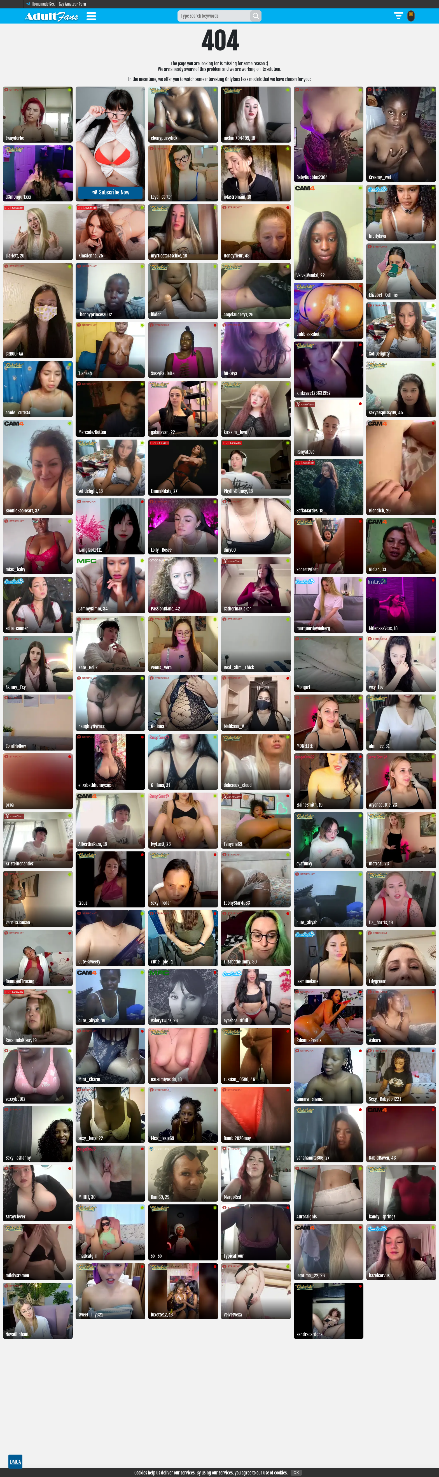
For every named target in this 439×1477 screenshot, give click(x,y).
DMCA (15, 1461)
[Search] (255, 16)
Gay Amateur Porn (72, 4)
